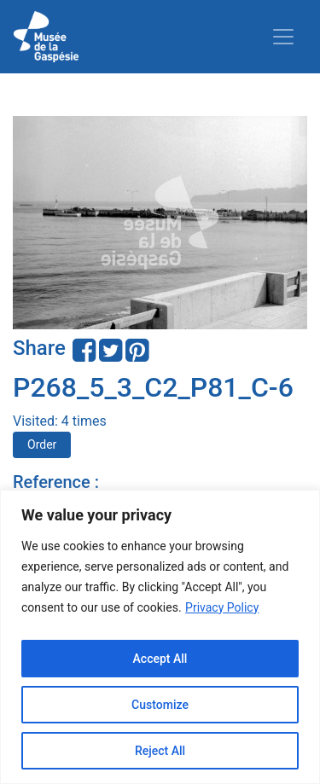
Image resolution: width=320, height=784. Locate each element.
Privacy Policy (222, 607)
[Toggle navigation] (283, 36)
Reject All (160, 751)
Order (41, 444)
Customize (160, 704)
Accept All (160, 658)
